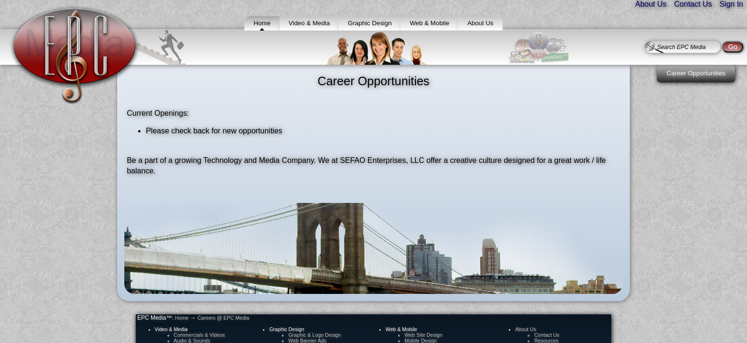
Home (181, 318)
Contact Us (693, 4)
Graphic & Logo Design (314, 335)
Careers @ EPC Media (223, 318)
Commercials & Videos (199, 335)
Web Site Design (423, 335)
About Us (650, 4)
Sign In (731, 4)
